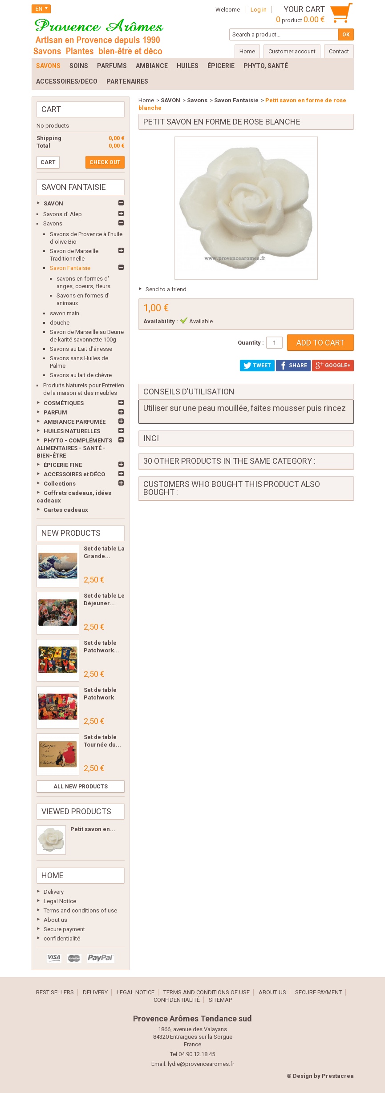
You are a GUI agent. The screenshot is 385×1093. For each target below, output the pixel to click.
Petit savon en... (92, 829)
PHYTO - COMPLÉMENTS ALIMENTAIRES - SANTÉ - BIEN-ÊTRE (74, 448)
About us (55, 919)
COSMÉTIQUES (64, 403)
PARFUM (55, 412)
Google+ (333, 366)
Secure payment (64, 929)
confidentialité (62, 938)
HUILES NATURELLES (72, 431)
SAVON (53, 203)
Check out (105, 162)
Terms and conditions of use (80, 910)
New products (71, 533)
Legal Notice (60, 901)
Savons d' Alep (62, 214)
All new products (80, 787)
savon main (64, 313)
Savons (52, 223)
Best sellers (55, 992)
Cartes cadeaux (66, 509)
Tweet (257, 366)
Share (293, 366)
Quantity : (251, 342)
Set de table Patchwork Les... (100, 697)
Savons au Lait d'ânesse (81, 349)
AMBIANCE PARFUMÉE (74, 421)
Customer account (292, 51)
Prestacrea (338, 1076)
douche (59, 322)
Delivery (54, 891)
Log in (259, 9)
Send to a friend (166, 289)
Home (52, 875)
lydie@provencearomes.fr (201, 1064)
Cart (51, 109)
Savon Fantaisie (70, 268)
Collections (60, 483)
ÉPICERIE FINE (63, 465)
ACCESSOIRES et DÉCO (74, 474)
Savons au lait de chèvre (81, 375)
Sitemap (220, 1000)
